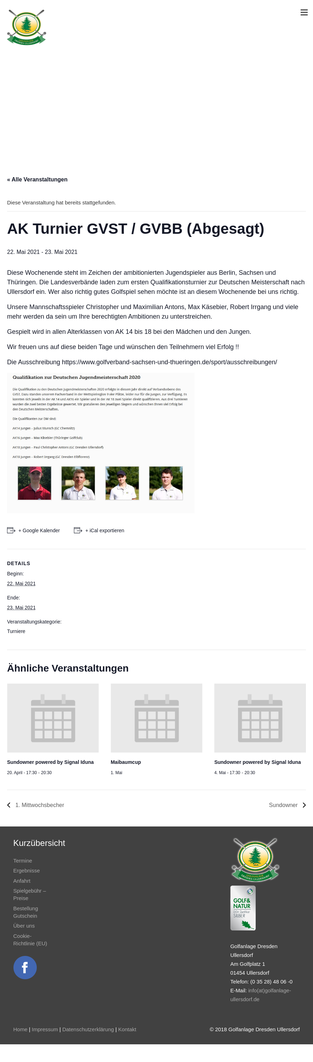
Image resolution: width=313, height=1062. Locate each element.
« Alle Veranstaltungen (37, 179)
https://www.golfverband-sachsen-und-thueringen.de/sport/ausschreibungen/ (169, 362)
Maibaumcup (126, 762)
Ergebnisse (26, 870)
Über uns (24, 926)
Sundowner (284, 805)
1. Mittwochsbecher (39, 805)
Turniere (16, 631)
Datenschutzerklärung (88, 1029)
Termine (22, 861)
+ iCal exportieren (104, 530)
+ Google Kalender (39, 530)
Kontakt (127, 1029)
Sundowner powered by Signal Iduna (50, 762)
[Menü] (304, 12)
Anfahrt (21, 881)
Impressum (45, 1029)
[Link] (26, 27)
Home (20, 1029)
